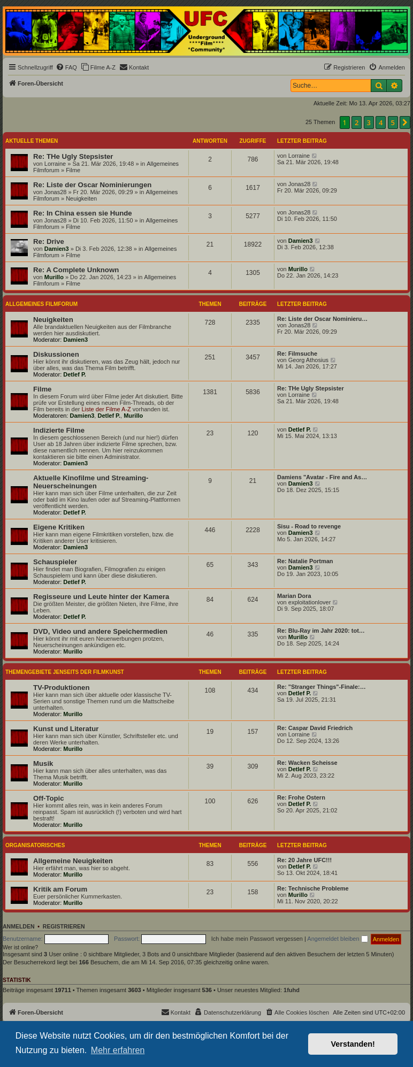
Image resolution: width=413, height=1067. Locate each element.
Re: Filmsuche (297, 353)
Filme (73, 170)
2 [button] (356, 122)
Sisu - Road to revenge (309, 526)
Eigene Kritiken (59, 527)
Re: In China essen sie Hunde (82, 213)
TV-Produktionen (61, 688)
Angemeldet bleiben (337, 938)
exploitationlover (309, 602)
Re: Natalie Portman (305, 561)
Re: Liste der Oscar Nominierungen (92, 185)
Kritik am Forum (60, 889)
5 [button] (393, 122)
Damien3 (56, 248)
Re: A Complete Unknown (76, 270)
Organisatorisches (35, 845)
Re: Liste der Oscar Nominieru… (322, 319)
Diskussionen (56, 354)
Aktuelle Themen (31, 141)
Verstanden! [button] (353, 1044)
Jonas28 (55, 192)
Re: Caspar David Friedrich (315, 728)
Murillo (54, 277)
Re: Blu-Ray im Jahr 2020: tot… (321, 630)
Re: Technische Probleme (313, 888)
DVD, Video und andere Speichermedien (100, 631)
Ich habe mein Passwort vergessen (257, 938)
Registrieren (64, 926)
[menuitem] (66, 67)
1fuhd (292, 990)
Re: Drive (48, 241)
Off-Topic (48, 798)
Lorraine (55, 163)
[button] (405, 122)
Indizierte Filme (59, 430)
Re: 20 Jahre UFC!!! (304, 860)
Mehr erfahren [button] (118, 1050)
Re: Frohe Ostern (301, 797)
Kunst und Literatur (65, 729)
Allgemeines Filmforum (41, 304)
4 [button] (381, 122)
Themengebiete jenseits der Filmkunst (64, 672)
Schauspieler (55, 562)
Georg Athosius (308, 360)
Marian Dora (294, 596)
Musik (43, 763)
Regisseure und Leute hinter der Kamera (101, 597)
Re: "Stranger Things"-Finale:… (321, 687)
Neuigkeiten (81, 198)
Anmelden (19, 926)
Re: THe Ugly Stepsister (73, 156)
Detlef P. (74, 374)
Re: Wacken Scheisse (307, 762)
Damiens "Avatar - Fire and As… (322, 477)
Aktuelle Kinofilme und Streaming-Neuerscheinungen (90, 482)
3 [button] (369, 122)
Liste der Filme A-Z (106, 409)
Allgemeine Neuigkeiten (73, 861)
